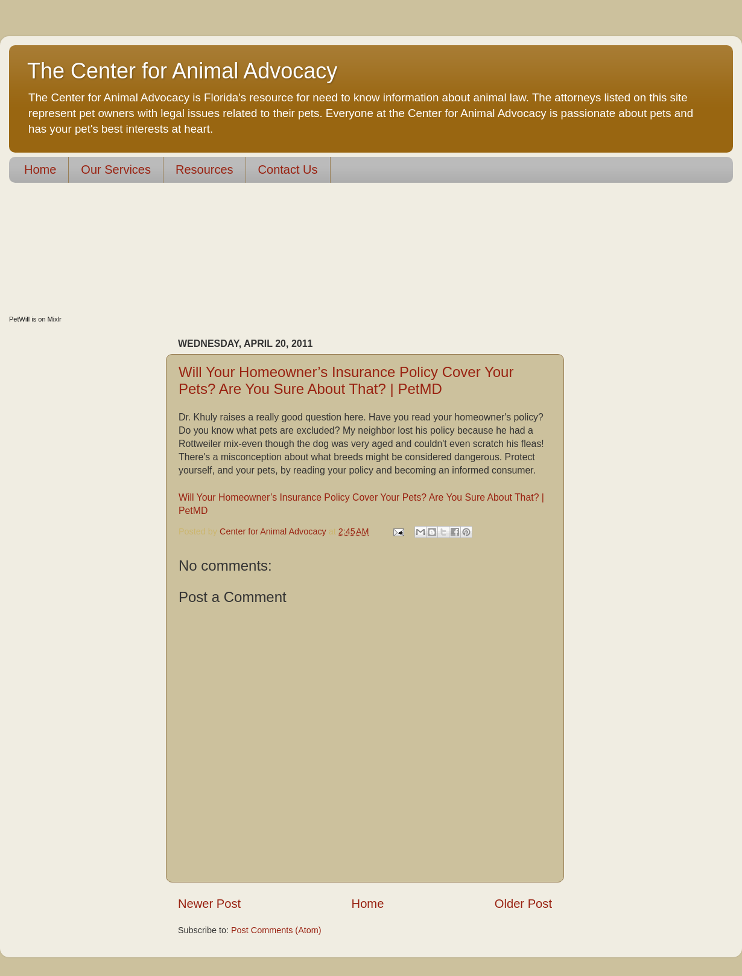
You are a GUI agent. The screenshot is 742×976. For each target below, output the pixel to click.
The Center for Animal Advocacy (182, 71)
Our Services (116, 169)
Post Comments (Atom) (276, 930)
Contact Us (288, 169)
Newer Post (209, 903)
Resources (204, 169)
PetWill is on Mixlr (35, 319)
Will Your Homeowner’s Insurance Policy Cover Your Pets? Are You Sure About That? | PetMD (346, 380)
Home (40, 169)
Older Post (523, 903)
